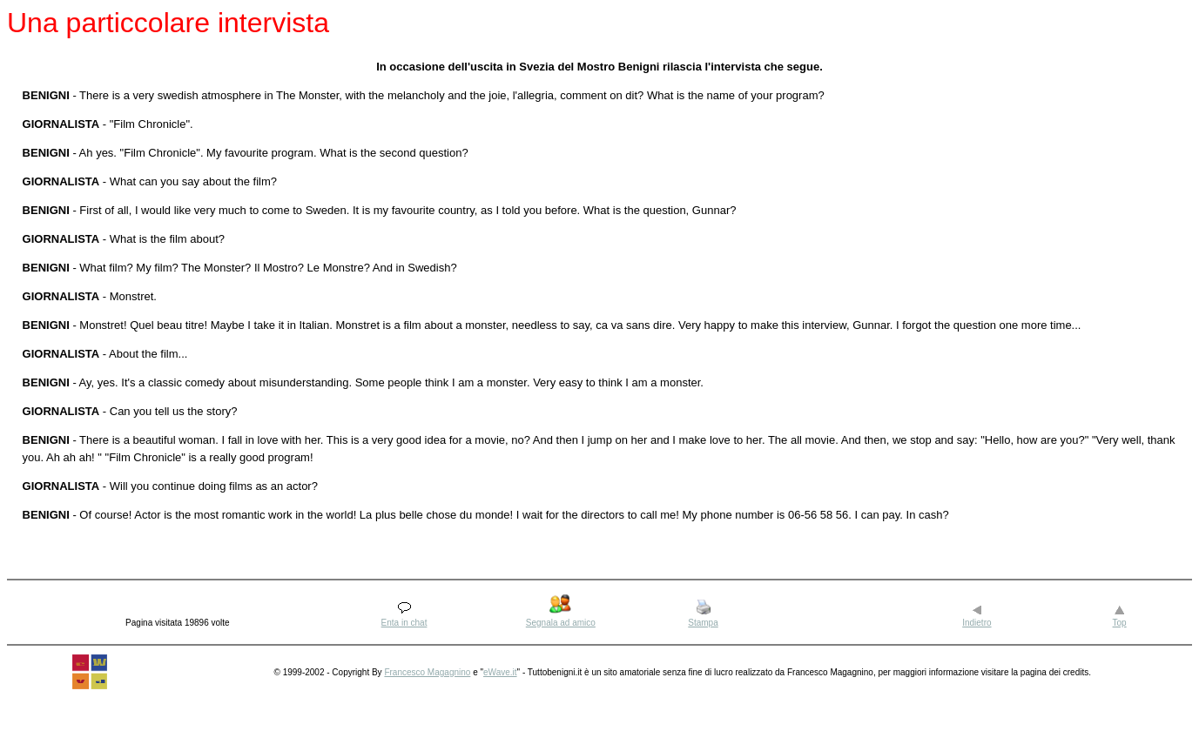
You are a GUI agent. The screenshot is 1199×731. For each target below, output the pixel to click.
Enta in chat (404, 622)
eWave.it (500, 672)
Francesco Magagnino (427, 672)
